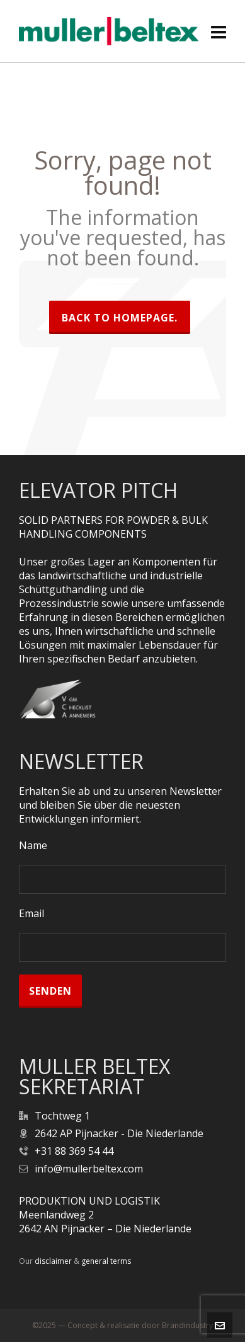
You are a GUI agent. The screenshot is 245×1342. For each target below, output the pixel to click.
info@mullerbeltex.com (89, 1169)
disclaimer (53, 1261)
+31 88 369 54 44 (74, 1151)
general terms (106, 1261)
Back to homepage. (120, 318)
